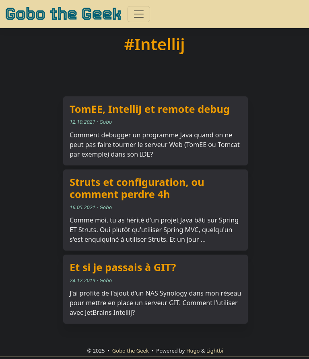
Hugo (193, 350)
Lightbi (214, 350)
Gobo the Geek (63, 14)
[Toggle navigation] (139, 14)
